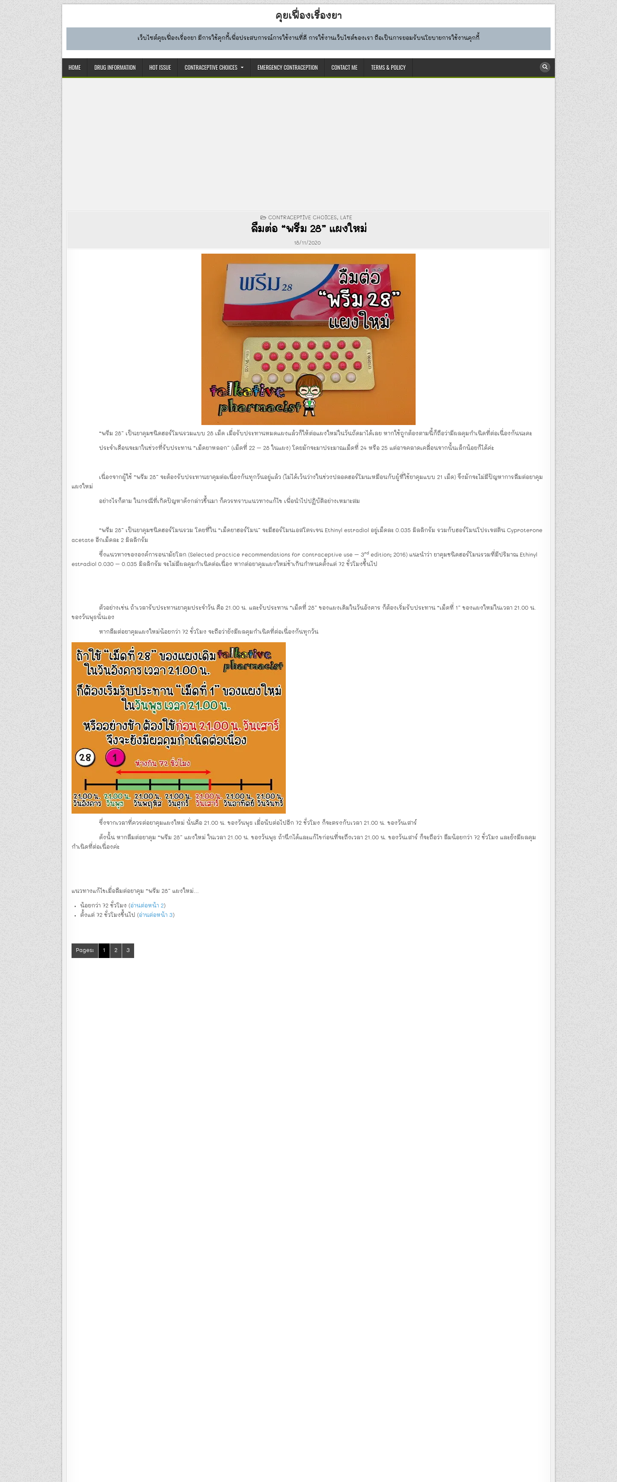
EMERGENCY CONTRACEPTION (288, 67)
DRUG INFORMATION (114, 67)
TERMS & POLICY (388, 67)
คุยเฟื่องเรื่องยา (309, 16)
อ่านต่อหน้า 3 (156, 915)
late (346, 217)
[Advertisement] (308, 147)
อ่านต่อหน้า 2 (147, 906)
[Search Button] (545, 67)
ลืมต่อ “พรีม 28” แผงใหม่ (309, 230)
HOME (75, 67)
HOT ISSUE (160, 67)
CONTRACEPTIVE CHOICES (211, 67)
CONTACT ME (345, 67)
